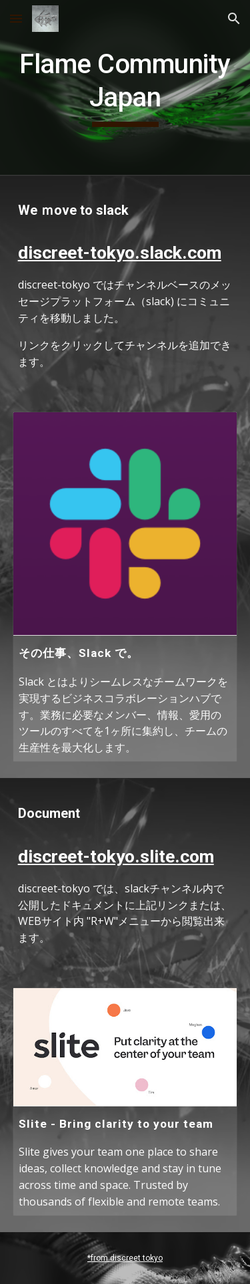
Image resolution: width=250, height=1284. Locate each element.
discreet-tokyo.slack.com (119, 252)
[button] (16, 18)
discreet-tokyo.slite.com (116, 856)
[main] (125, 87)
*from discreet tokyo (125, 1258)
